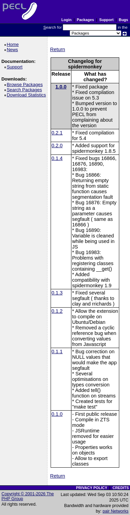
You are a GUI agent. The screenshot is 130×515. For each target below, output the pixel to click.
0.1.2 (57, 311)
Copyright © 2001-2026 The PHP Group (27, 496)
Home (14, 44)
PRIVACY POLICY (91, 488)
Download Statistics (27, 94)
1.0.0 (61, 87)
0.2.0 (57, 145)
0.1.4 (57, 158)
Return (57, 49)
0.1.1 (57, 351)
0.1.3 (57, 293)
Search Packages (25, 89)
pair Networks (116, 511)
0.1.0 (57, 414)
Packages (85, 20)
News (13, 49)
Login (66, 20)
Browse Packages (26, 84)
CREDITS (120, 488)
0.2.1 (57, 132)
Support (106, 20)
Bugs (123, 20)
